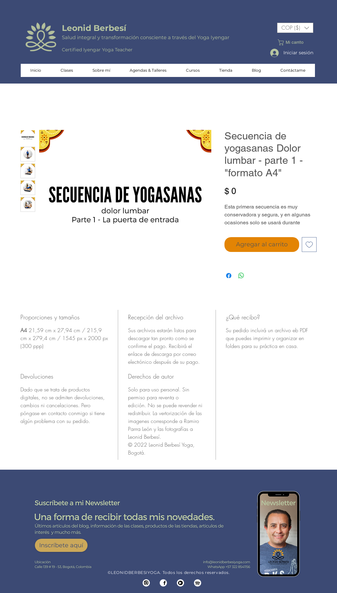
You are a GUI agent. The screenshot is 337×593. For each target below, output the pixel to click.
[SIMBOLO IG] (146, 583)
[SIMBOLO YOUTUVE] (180, 583)
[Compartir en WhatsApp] (241, 276)
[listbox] (295, 28)
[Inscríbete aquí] (61, 545)
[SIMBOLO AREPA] (197, 583)
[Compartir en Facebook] (229, 276)
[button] (295, 28)
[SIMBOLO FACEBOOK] (163, 583)
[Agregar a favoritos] (309, 244)
